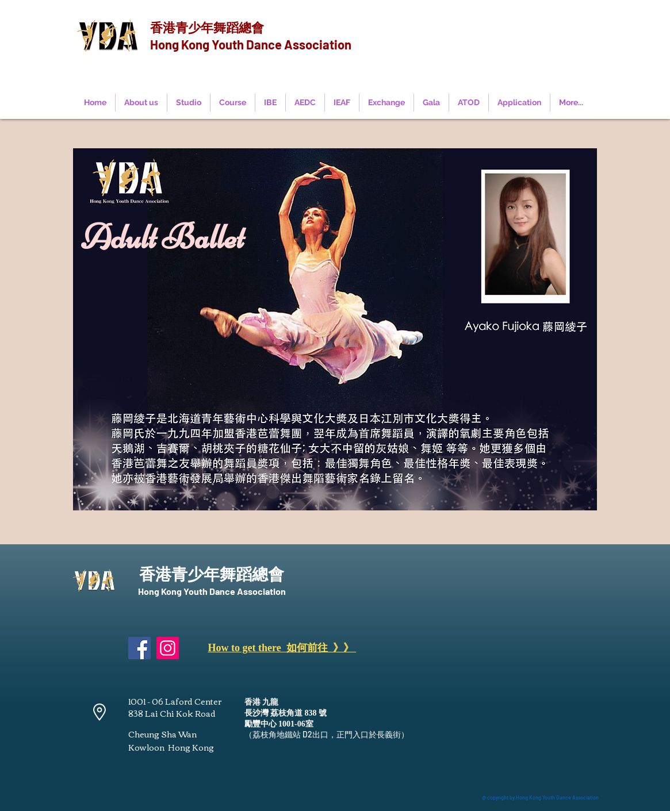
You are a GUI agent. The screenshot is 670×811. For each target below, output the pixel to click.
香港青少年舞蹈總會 (207, 27)
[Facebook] (139, 648)
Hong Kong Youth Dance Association (250, 44)
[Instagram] (167, 648)
